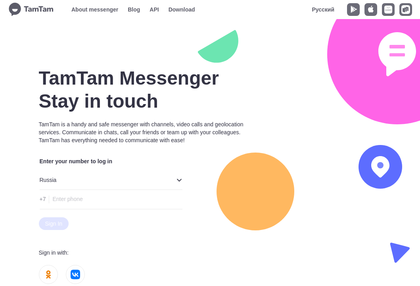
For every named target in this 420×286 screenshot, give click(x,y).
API (154, 9)
